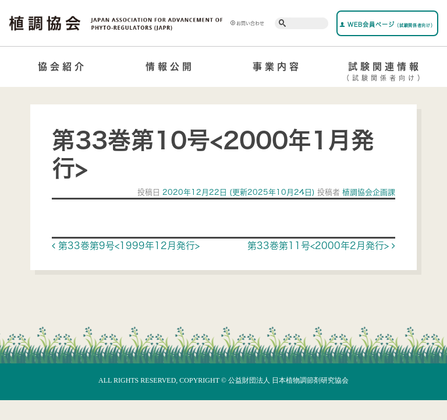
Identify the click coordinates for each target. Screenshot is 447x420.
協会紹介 (62, 66)
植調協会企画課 (367, 192)
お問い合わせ (247, 23)
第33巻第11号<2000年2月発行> (321, 245)
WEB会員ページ (387, 24)
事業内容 (277, 66)
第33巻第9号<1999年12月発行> (126, 245)
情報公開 (170, 66)
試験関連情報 (385, 73)
